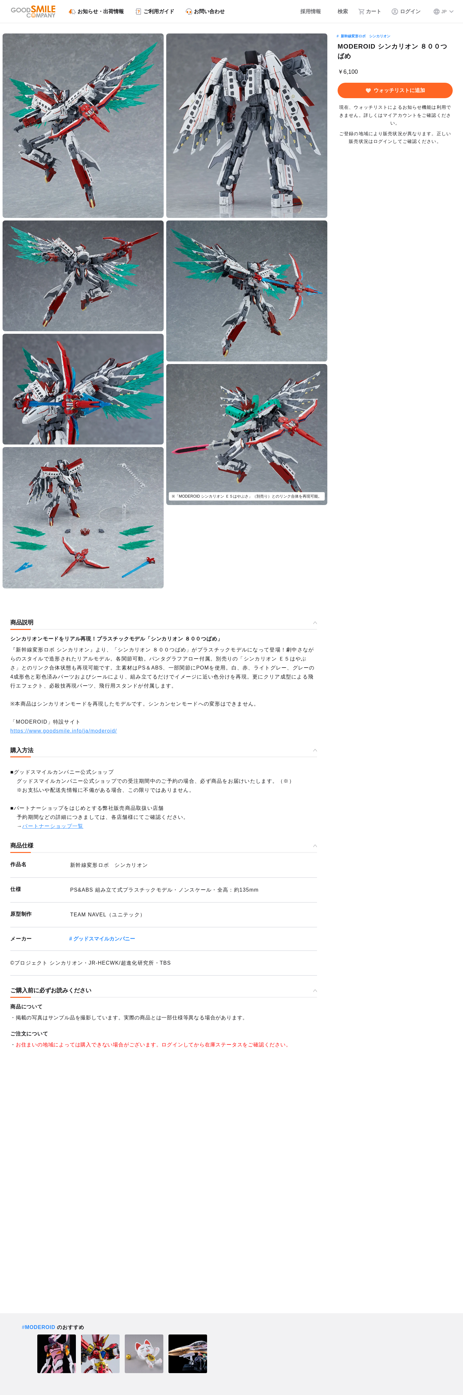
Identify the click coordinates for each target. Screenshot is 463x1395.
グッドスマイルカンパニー (104, 938)
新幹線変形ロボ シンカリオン (365, 36)
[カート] (369, 11)
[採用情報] (306, 11)
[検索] (339, 11)
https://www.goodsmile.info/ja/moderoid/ (63, 731)
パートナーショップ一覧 (52, 826)
